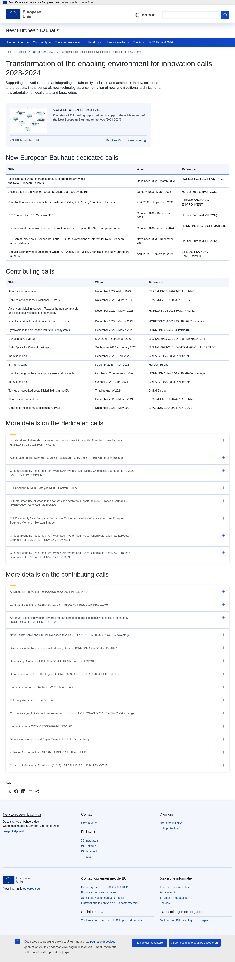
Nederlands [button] (145, 15)
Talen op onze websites (174, 887)
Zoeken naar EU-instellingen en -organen (185, 920)
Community (40, 42)
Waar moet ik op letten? (77, 2)
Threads (86, 856)
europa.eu (33, 888)
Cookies (165, 903)
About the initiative (171, 822)
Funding (93, 42)
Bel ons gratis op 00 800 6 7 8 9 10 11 (105, 887)
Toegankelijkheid (13, 831)
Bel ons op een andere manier (100, 892)
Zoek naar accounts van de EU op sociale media (111, 920)
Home (11, 42)
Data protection (169, 828)
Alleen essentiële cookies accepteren (194, 942)
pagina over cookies (102, 941)
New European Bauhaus (22, 814)
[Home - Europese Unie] (23, 14)
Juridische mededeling (174, 897)
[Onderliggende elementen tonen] (29, 42)
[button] (113, 140)
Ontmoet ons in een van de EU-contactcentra (109, 903)
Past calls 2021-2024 (43, 51)
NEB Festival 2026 (161, 42)
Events (137, 42)
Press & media (115, 42)
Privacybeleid (168, 892)
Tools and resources (67, 42)
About (21, 42)
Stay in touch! (89, 822)
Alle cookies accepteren (149, 942)
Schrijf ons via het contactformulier (102, 897)
